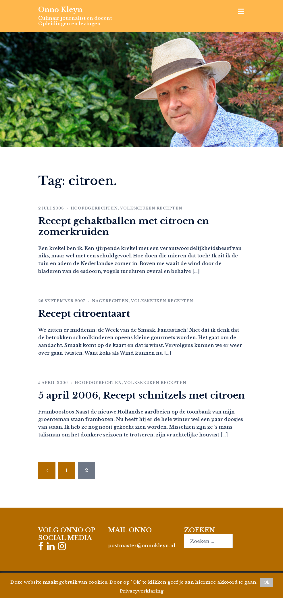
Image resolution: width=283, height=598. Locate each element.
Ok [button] (266, 582)
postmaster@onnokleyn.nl (141, 545)
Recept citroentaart (84, 313)
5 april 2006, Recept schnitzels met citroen (141, 395)
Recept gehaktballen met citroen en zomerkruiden (123, 226)
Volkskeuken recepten (151, 208)
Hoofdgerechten (94, 208)
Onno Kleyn (60, 9)
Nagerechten (110, 301)
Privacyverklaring (141, 591)
